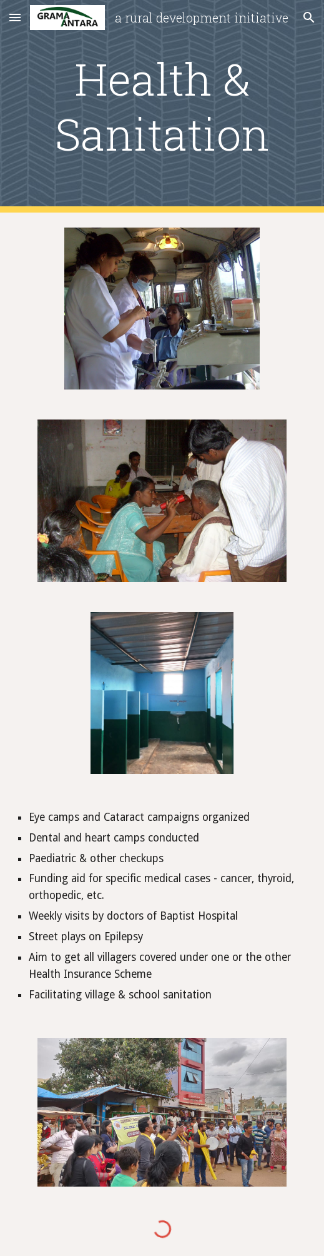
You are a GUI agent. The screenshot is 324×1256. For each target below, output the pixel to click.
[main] (162, 106)
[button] (15, 17)
